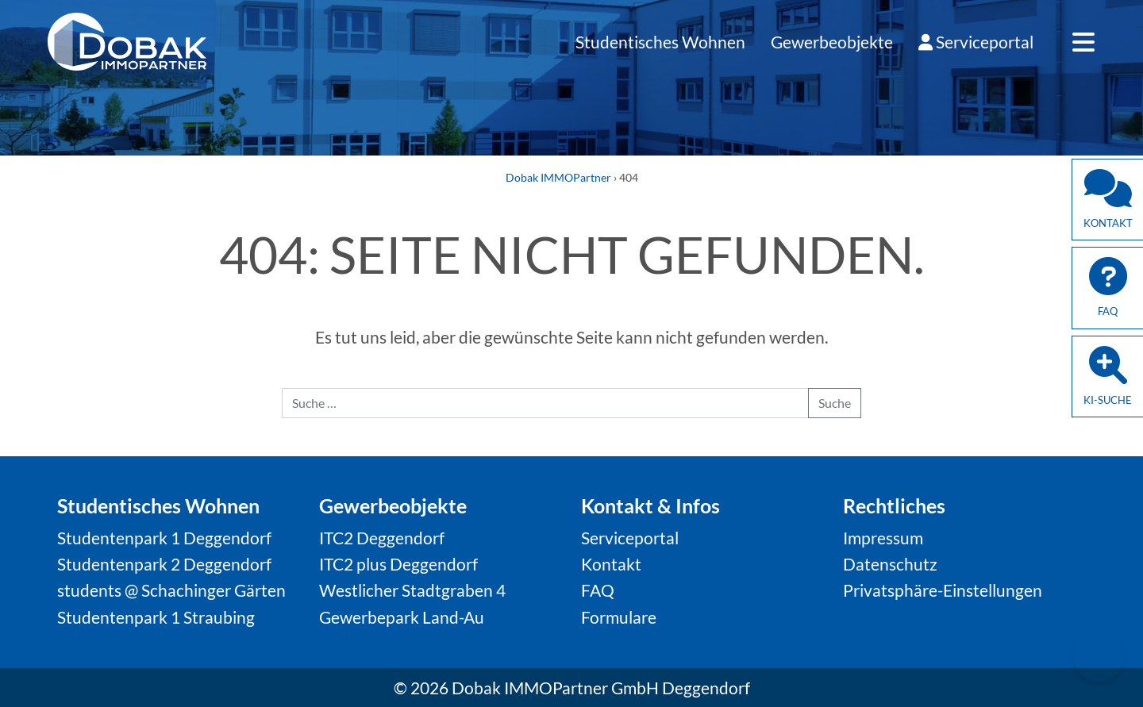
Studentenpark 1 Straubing (156, 617)
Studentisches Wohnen (660, 42)
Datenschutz (890, 564)
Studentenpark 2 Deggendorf (164, 564)
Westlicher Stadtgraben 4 (412, 590)
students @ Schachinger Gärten (171, 590)
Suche (834, 402)
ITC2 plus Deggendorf (398, 564)
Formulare (618, 617)
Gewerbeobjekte (832, 42)
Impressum (883, 538)
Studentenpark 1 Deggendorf (164, 538)
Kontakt (611, 564)
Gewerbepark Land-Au (401, 617)
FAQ (597, 590)
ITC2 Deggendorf (381, 538)
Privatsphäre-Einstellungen (942, 590)
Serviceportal (975, 42)
